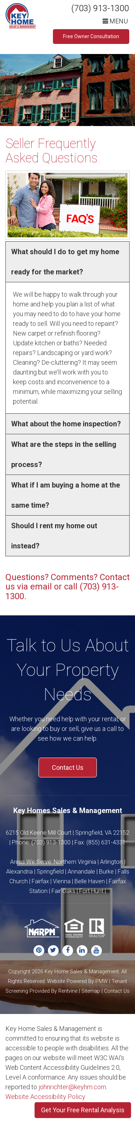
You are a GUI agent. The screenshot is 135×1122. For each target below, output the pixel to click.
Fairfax (40, 881)
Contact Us (68, 767)
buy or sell (64, 728)
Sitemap (90, 991)
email (41, 587)
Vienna (62, 881)
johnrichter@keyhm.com (72, 1087)
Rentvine (67, 991)
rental (110, 719)
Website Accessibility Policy (45, 1096)
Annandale (81, 871)
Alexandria (19, 871)
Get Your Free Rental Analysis (83, 1110)
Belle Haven (90, 881)
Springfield (50, 871)
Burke (106, 871)
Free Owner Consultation (91, 36)
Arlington (111, 861)
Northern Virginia (75, 861)
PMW (101, 981)
